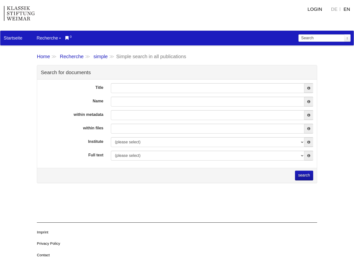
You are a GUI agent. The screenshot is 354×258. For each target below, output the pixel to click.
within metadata (88, 114)
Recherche (49, 38)
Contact (43, 255)
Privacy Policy (48, 243)
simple (100, 56)
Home (43, 56)
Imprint (42, 232)
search (304, 175)
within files (93, 128)
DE (334, 9)
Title (99, 87)
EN (347, 9)
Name (98, 101)
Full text (95, 155)
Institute (95, 141)
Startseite (13, 38)
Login (315, 9)
